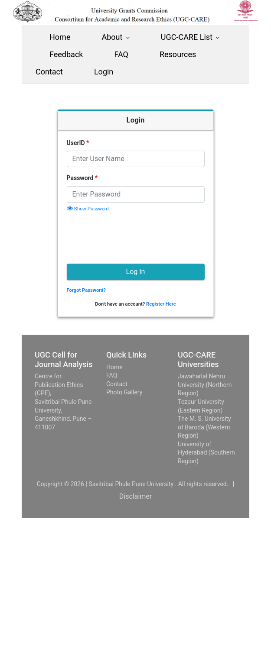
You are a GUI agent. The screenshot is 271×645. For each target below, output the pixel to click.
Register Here (161, 304)
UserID (78, 142)
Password (82, 177)
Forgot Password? (86, 290)
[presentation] (133, 236)
